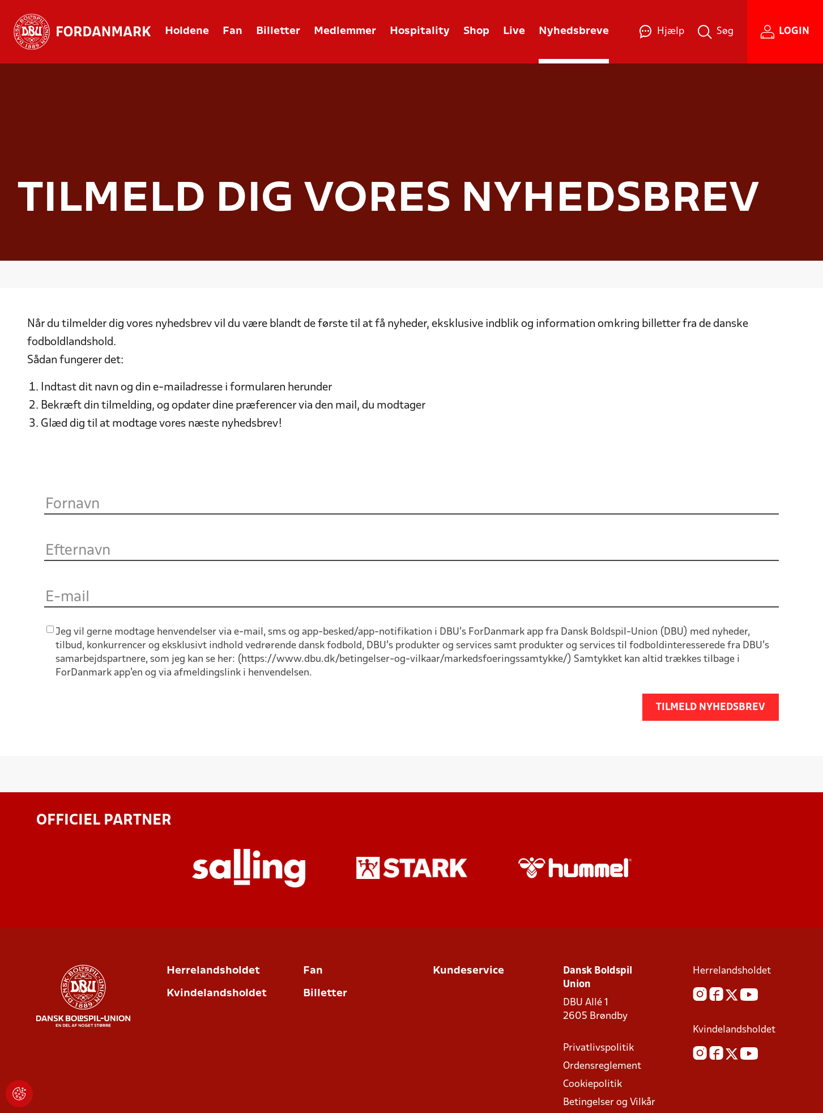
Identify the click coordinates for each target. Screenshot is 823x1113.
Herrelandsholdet (213, 971)
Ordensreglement (602, 1066)
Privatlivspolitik (598, 1048)
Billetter (325, 994)
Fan (313, 971)
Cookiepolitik (592, 1084)
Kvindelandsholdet (217, 994)
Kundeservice (468, 971)
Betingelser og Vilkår (609, 1102)
